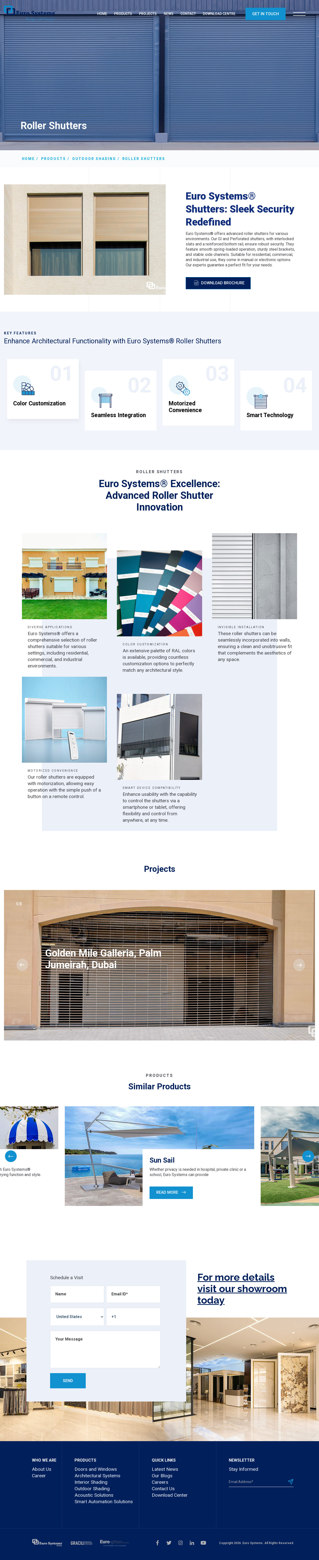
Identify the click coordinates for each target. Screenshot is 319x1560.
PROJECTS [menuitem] (148, 14)
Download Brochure (219, 282)
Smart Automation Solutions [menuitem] (104, 1501)
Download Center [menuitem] (170, 1495)
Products (53, 159)
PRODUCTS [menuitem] (123, 14)
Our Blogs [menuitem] (162, 1476)
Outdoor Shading (94, 159)
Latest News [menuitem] (165, 1469)
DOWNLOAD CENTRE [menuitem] (219, 14)
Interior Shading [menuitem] (91, 1482)
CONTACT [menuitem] (188, 14)
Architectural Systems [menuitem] (97, 1476)
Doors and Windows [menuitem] (96, 1469)
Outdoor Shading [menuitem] (92, 1488)
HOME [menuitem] (102, 14)
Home (28, 159)
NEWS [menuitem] (168, 14)
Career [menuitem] (39, 1476)
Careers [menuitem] (160, 1482)
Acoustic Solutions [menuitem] (94, 1495)
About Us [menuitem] (41, 1469)
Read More (171, 1192)
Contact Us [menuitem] (163, 1488)
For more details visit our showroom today (242, 1288)
